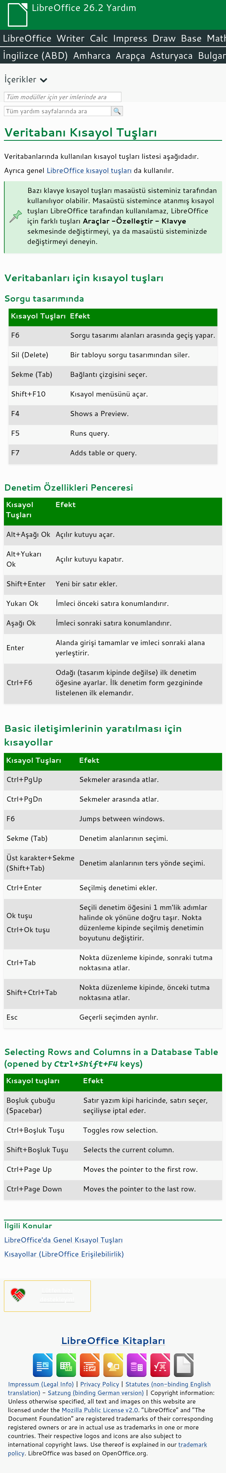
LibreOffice (26, 38)
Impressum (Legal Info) (41, 1384)
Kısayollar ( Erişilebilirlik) (64, 1254)
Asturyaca (171, 55)
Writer (70, 38)
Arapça (130, 55)
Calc (98, 38)
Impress (130, 38)
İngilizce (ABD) (35, 55)
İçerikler (20, 79)
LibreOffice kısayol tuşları (89, 170)
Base (191, 38)
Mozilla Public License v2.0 (99, 1410)
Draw (163, 38)
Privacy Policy (99, 1384)
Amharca (92, 55)
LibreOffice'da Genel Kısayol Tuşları (63, 1240)
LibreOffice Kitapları (113, 1340)
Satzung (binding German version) (95, 1392)
